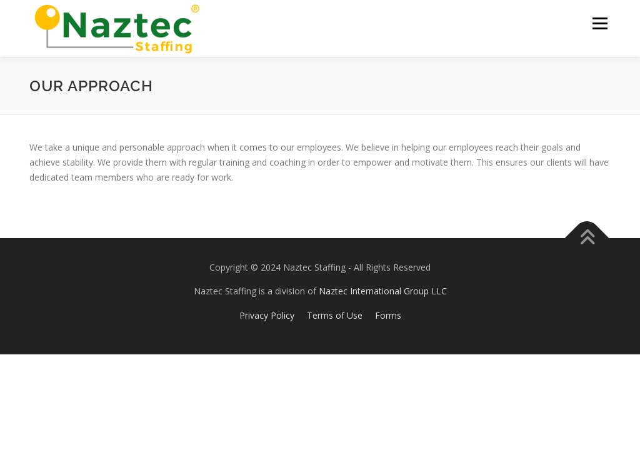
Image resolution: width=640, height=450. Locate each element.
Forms (388, 315)
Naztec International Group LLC (381, 291)
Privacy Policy (266, 315)
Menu (600, 23)
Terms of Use (334, 315)
